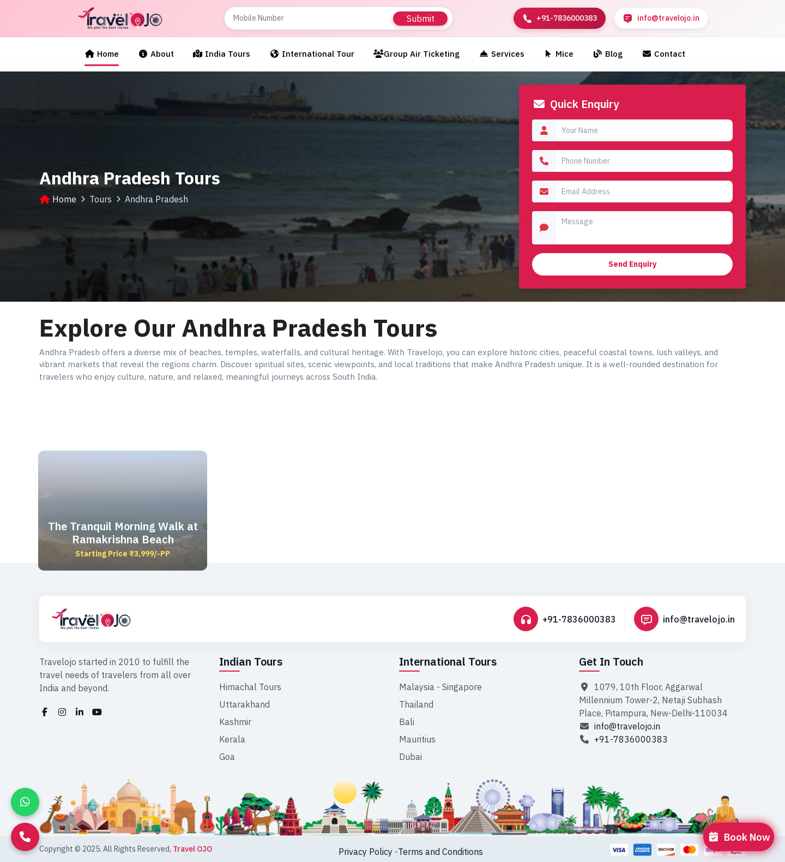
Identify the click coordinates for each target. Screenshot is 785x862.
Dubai (410, 756)
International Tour (311, 54)
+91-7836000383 (579, 619)
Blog (608, 54)
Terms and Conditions (440, 851)
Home (101, 54)
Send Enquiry (632, 264)
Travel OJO (192, 849)
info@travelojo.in (699, 619)
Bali (406, 721)
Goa (227, 756)
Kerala (232, 739)
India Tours (222, 54)
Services (501, 54)
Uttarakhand (244, 704)
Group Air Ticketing (416, 54)
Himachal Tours (250, 686)
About (156, 54)
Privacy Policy (365, 851)
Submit (420, 18)
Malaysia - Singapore (440, 686)
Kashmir (235, 721)
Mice (559, 54)
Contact (663, 54)
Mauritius (417, 739)
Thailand (416, 704)
